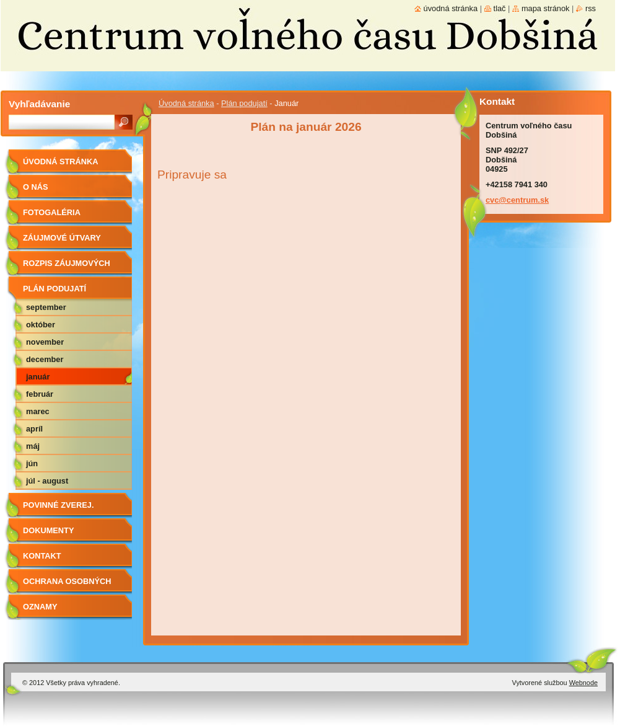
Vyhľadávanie (39, 104)
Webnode (583, 682)
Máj (33, 446)
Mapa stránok (546, 8)
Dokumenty (48, 530)
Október (40, 324)
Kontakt (42, 555)
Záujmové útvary (62, 237)
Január (38, 376)
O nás (35, 187)
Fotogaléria (52, 212)
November (45, 342)
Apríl (34, 428)
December (44, 359)
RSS (590, 8)
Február (39, 394)
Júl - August (47, 480)
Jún (32, 463)
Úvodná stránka (186, 103)
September (46, 307)
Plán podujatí (244, 103)
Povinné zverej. (58, 505)
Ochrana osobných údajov (67, 586)
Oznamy (40, 606)
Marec (38, 411)
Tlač (500, 8)
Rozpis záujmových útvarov (66, 268)
